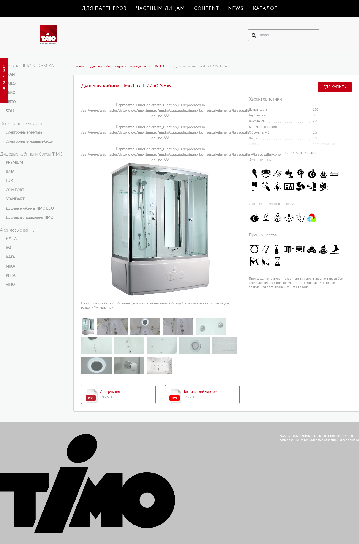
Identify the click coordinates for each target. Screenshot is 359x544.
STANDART (15, 199)
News (236, 8)
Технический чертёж (200, 392)
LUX (9, 181)
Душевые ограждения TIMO (29, 217)
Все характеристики (300, 153)
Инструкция (110, 392)
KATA (10, 257)
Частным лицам (160, 8)
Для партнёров (104, 8)
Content (206, 8)
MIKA (10, 266)
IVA (8, 248)
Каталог (265, 8)
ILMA (10, 172)
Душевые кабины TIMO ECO (30, 208)
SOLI (10, 111)
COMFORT (15, 190)
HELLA (11, 239)
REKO (10, 93)
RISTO (11, 102)
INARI (10, 74)
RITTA (10, 275)
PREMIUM (14, 162)
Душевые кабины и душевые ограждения (118, 66)
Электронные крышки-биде (29, 141)
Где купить (335, 87)
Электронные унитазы (24, 132)
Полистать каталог (4, 80)
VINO (10, 285)
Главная (79, 66)
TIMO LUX (160, 66)
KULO (11, 83)
